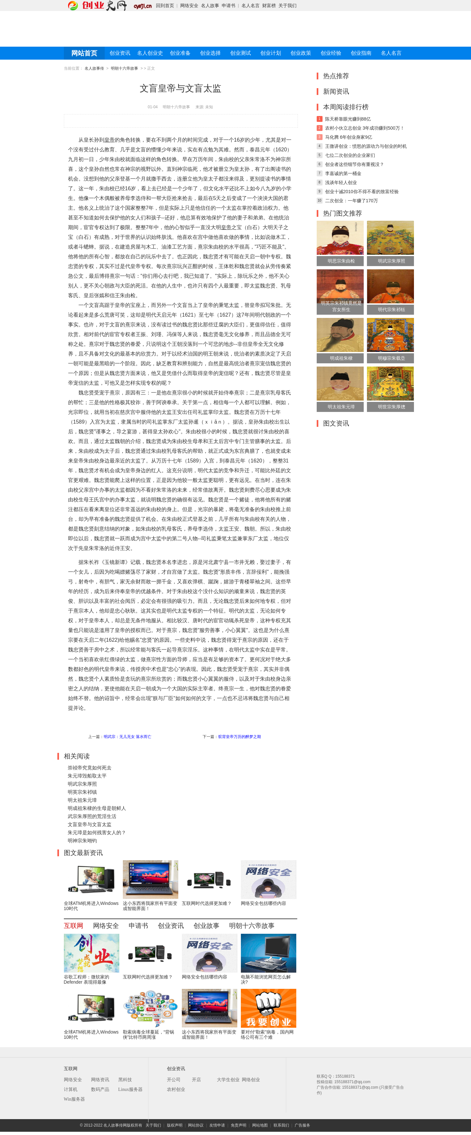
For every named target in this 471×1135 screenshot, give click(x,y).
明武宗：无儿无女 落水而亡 (127, 736)
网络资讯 (100, 1079)
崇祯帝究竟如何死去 (90, 767)
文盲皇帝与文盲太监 (90, 824)
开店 (196, 1079)
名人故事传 (94, 68)
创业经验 (331, 53)
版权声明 (175, 1125)
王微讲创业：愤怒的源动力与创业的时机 (366, 146)
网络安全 (189, 5)
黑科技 (125, 1079)
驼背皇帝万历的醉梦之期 (239, 736)
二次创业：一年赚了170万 (351, 200)
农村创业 (176, 1089)
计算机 (70, 1089)
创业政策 (300, 53)
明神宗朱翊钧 (82, 840)
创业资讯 (120, 53)
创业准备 (180, 53)
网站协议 (196, 1125)
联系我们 (281, 1125)
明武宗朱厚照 (82, 784)
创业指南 (361, 53)
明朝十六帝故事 (124, 68)
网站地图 (260, 1125)
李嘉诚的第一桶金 (343, 173)
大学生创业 (228, 1079)
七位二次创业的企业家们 (350, 155)
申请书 (228, 5)
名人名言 (250, 5)
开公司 (174, 1079)
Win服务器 (74, 1099)
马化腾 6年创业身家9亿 (348, 137)
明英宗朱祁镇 (82, 792)
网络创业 (251, 1079)
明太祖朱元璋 (82, 800)
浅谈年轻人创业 (341, 182)
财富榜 (269, 5)
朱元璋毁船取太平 (87, 775)
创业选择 (210, 53)
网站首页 (84, 53)
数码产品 (100, 1089)
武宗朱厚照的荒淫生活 (92, 816)
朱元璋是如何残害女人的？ (97, 832)
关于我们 (287, 5)
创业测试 (240, 53)
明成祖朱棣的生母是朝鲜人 (97, 808)
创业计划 (270, 53)
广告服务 (302, 1125)
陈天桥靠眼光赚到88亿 (348, 119)
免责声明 (238, 1125)
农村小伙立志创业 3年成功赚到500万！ (365, 128)
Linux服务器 (130, 1089)
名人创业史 (150, 53)
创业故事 (206, 925)
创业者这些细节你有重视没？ (354, 164)
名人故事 (210, 5)
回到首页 (165, 5)
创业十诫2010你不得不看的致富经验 (362, 191)
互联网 (73, 925)
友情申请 (217, 1125)
